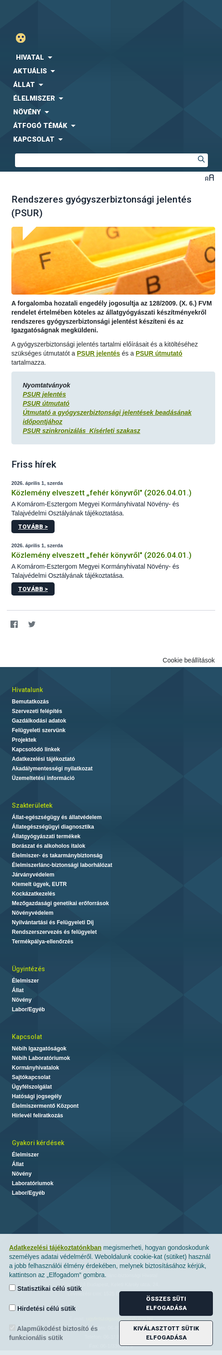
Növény (21, 1000)
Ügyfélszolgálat (32, 1087)
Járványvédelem (33, 874)
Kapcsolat (27, 1036)
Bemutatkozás (30, 701)
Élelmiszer (25, 981)
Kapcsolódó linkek (36, 749)
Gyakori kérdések (38, 1142)
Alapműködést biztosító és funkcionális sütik (53, 1332)
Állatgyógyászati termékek (46, 836)
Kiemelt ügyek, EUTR (39, 884)
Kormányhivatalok (35, 1068)
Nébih (55, 14)
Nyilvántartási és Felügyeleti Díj (53, 922)
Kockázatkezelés (33, 894)
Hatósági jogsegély (36, 1096)
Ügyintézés (28, 969)
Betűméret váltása (209, 177)
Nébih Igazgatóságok (39, 1048)
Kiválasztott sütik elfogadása (166, 1333)
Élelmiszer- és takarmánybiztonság (57, 855)
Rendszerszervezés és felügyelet (54, 932)
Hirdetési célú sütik (42, 1308)
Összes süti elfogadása (166, 1303)
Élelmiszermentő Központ (45, 1106)
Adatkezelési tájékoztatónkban (55, 1247)
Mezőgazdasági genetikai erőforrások (60, 903)
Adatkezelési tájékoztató (43, 759)
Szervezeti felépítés (37, 711)
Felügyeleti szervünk (39, 730)
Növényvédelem (32, 913)
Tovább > (33, 526)
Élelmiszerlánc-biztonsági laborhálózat (62, 865)
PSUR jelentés (98, 353)
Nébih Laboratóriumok (41, 1058)
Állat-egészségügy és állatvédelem (56, 817)
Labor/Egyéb (28, 1009)
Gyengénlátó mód (24, 38)
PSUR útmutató (159, 353)
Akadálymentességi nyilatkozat (52, 768)
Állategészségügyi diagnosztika (53, 827)
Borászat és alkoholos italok (48, 846)
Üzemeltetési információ (43, 778)
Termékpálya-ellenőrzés (42, 941)
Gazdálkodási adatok (39, 721)
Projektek (24, 740)
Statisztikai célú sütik (45, 1288)
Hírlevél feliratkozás (37, 1115)
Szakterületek (32, 805)
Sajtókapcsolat (31, 1077)
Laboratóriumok (32, 1183)
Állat (18, 990)
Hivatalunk (27, 689)
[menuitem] (111, 57)
